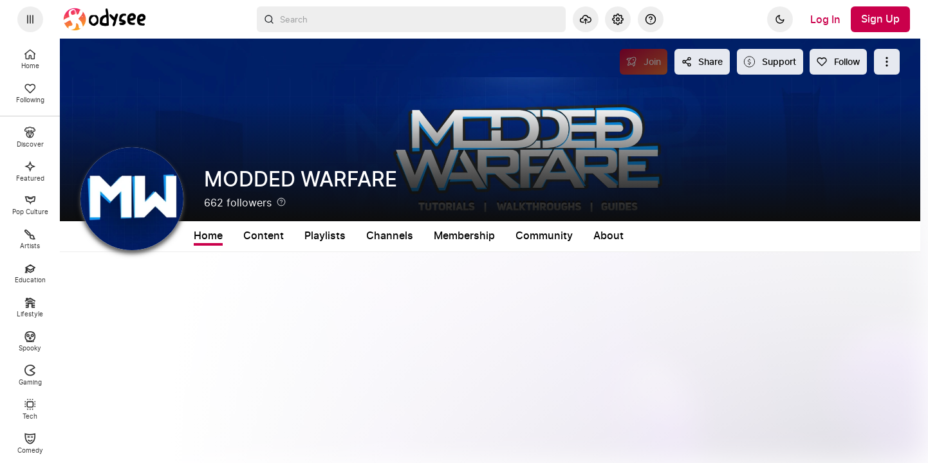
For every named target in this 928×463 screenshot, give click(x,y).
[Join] (644, 62)
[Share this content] (702, 62)
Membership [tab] (464, 236)
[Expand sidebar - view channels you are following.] (30, 19)
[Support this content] (770, 62)
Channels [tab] (389, 236)
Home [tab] (208, 236)
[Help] (651, 19)
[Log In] (825, 19)
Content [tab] (263, 236)
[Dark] (780, 19)
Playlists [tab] (325, 236)
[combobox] (411, 19)
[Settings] (618, 19)
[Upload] (586, 19)
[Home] (105, 19)
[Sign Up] (880, 19)
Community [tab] (544, 236)
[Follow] (838, 62)
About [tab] (608, 236)
